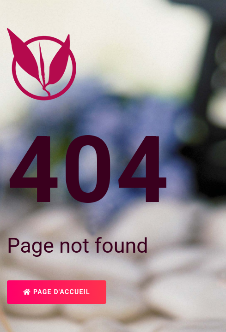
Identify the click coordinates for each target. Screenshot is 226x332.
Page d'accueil (56, 292)
